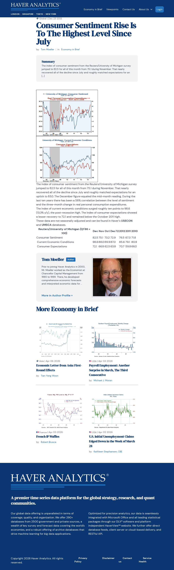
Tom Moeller (47, 49)
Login (159, 9)
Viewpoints (112, 9)
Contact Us (129, 9)
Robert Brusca (48, 442)
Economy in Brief (93, 9)
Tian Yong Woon (49, 375)
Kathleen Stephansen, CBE (108, 451)
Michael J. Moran (103, 380)
